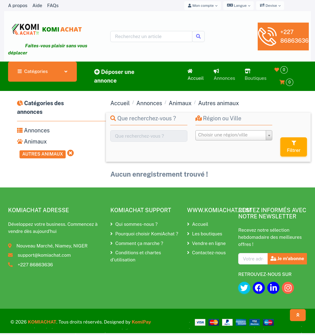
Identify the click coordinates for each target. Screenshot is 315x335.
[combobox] (233, 135)
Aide (37, 5)
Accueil (195, 75)
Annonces (224, 75)
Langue (237, 5)
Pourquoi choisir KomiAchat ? (144, 233)
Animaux (32, 141)
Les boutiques (204, 233)
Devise (268, 5)
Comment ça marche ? (136, 243)
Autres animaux (42, 154)
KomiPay (141, 321)
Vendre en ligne (206, 243)
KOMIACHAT (42, 321)
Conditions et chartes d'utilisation (135, 256)
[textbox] (234, 135)
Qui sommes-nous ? (133, 224)
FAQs (53, 5)
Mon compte (201, 5)
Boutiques (256, 75)
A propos (17, 5)
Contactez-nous (206, 252)
